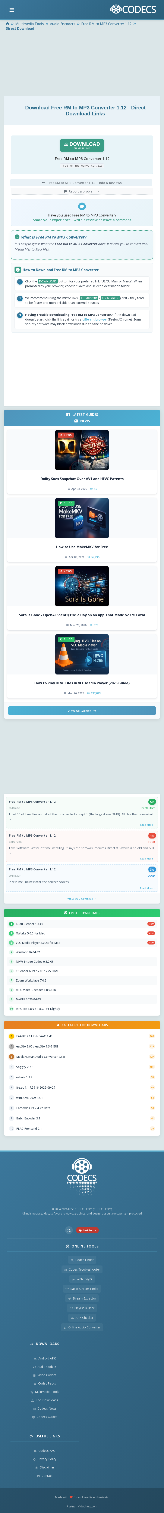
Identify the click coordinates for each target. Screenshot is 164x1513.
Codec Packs (45, 1383)
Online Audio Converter (82, 1327)
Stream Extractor (82, 1298)
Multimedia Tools (44, 1392)
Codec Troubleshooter (82, 1269)
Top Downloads (44, 1400)
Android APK (45, 1358)
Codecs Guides (44, 1417)
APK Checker (82, 1318)
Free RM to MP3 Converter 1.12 (32, 802)
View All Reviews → (82, 898)
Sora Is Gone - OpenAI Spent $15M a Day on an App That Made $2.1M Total (82, 615)
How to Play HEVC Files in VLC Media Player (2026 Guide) (82, 683)
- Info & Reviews (81, 182)
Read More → (148, 824)
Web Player (82, 1279)
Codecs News (45, 1408)
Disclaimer (44, 1467)
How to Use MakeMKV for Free (82, 547)
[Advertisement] (82, 64)
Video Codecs (44, 1375)
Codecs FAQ (45, 1451)
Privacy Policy (44, 1459)
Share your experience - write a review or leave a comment (82, 220)
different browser (94, 319)
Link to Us (87, 1230)
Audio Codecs (45, 1367)
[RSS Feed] (69, 1230)
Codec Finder (82, 1260)
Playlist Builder (82, 1308)
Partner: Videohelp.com (82, 1506)
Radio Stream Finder (82, 1289)
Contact (45, 1476)
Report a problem (82, 191)
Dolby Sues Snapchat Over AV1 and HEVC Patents (82, 478)
